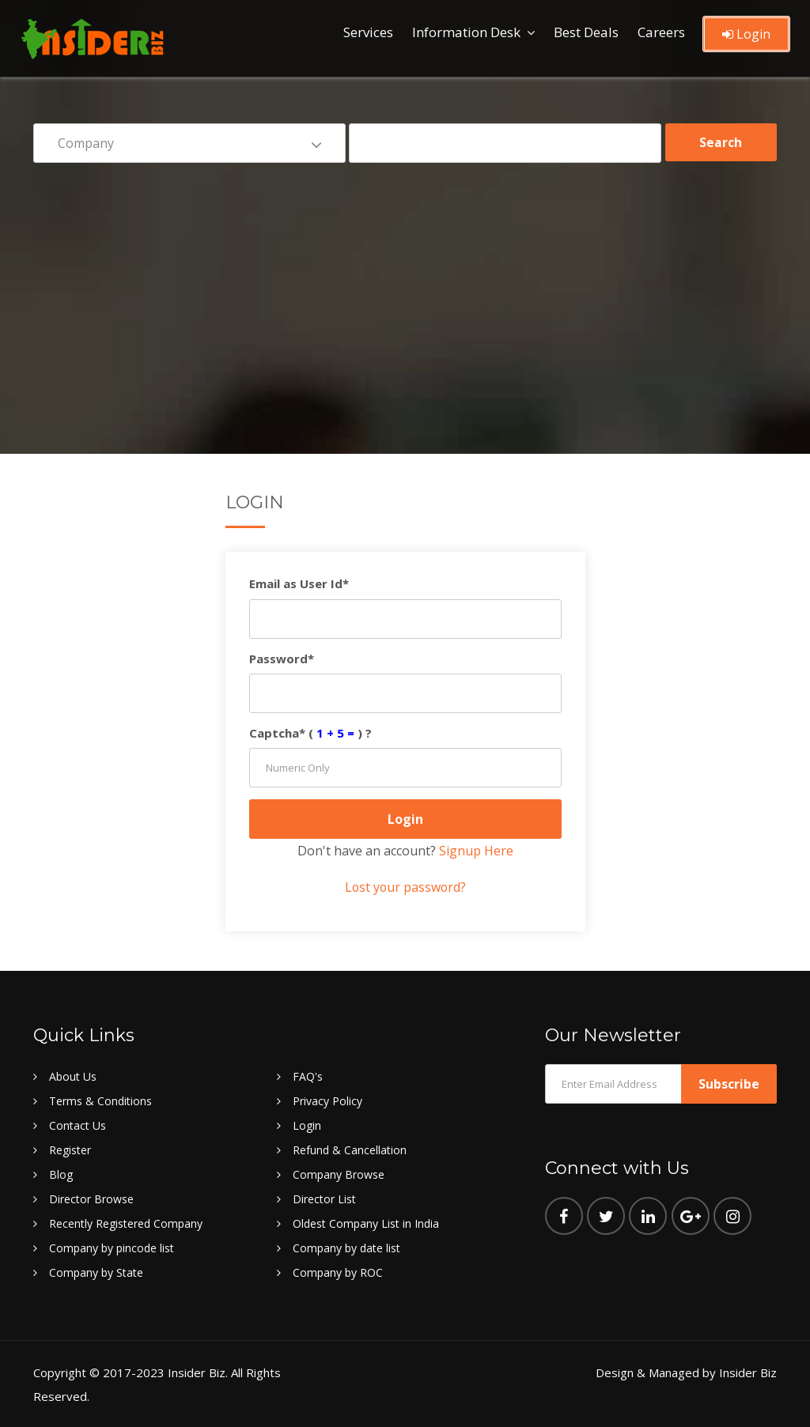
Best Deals (586, 32)
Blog (61, 1173)
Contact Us (77, 1124)
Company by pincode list (111, 1247)
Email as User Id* (299, 583)
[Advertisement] (405, 297)
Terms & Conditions (100, 1100)
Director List (324, 1198)
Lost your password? (405, 886)
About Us (73, 1075)
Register (70, 1149)
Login (746, 34)
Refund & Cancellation (350, 1149)
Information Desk (466, 32)
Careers (661, 32)
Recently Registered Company (125, 1222)
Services (368, 32)
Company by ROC (338, 1271)
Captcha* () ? (310, 733)
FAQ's (308, 1075)
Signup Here (476, 850)
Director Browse (91, 1198)
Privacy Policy (327, 1100)
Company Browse (338, 1173)
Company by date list (346, 1247)
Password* (281, 658)
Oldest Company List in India (366, 1222)
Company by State (96, 1271)
